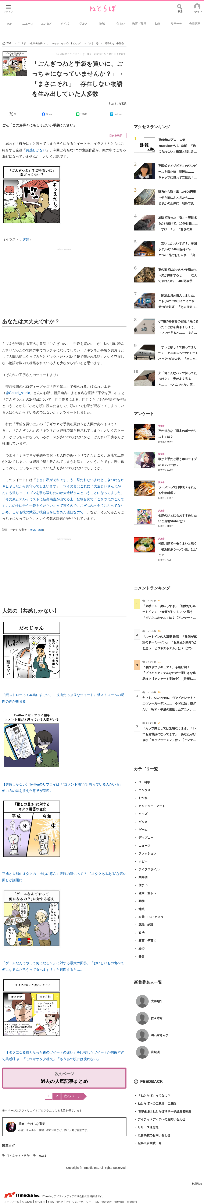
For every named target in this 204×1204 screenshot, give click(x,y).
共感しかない (36, 150)
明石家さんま (160, 1035)
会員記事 (194, 23)
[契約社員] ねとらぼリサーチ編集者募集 (162, 1111)
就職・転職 (146, 924)
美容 (141, 956)
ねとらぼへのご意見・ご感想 (155, 1103)
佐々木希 (157, 1018)
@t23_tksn (36, 529)
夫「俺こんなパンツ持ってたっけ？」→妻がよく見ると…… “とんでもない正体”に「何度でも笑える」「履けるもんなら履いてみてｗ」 (178, 384)
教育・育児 (139, 23)
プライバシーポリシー (79, 1201)
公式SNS (27, 1201)
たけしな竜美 (118, 103)
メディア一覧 (12, 1201)
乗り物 (143, 877)
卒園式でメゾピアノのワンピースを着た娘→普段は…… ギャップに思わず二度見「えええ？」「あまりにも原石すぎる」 (177, 177)
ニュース (27, 23)
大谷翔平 (157, 1001)
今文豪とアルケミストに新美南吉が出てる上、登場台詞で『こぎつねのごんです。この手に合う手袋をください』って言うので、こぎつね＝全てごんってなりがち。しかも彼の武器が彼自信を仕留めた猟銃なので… (63, 505)
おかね (143, 798)
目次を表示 (115, 135)
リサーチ (176, 23)
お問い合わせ (56, 1201)
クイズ (65, 23)
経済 (141, 948)
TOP (9, 23)
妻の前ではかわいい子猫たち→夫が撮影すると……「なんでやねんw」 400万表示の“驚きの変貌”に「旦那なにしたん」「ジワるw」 (177, 281)
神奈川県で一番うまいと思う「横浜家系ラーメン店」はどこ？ (177, 549)
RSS (97, 1201)
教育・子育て (147, 940)
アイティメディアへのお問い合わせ (159, 1119)
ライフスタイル (149, 869)
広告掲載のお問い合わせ (152, 1135)
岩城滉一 (157, 1052)
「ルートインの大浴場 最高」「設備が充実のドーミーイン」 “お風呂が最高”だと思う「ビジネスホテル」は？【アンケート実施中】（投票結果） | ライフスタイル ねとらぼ (169, 648)
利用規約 (197, 1183)
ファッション (147, 853)
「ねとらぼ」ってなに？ (152, 1096)
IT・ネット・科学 (18, 1155)
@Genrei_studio (18, 393)
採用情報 (119, 1201)
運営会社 (106, 1201)
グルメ (83, 23)
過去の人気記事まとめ (64, 1081)
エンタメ (46, 23)
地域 (102, 23)
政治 (141, 933)
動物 (157, 23)
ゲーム (143, 829)
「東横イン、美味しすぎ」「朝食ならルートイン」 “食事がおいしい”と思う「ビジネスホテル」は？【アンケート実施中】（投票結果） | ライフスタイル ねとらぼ (169, 617)
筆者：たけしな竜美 (31, 1123)
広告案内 (40, 1201)
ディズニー (146, 837)
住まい (121, 23)
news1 (41, 1155)
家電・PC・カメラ (151, 917)
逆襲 (25, 239)
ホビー (143, 861)
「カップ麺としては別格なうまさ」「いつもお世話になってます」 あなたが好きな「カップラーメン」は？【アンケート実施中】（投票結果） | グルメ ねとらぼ (169, 740)
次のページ (72, 1096)
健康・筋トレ (147, 893)
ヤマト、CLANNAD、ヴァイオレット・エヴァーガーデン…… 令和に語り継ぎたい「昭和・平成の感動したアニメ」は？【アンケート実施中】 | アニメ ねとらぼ (169, 709)
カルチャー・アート (152, 806)
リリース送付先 (146, 1127)
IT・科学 (144, 782)
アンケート (144, 413)
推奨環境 (132, 1201)
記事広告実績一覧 (147, 1143)
